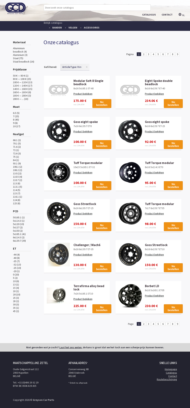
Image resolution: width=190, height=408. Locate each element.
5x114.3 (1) (18, 220)
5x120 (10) (18, 224)
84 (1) (16, 160)
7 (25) (16, 116)
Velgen (72, 27)
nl (181, 15)
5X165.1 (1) (19, 217)
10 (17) (16, 126)
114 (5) (16, 190)
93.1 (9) (17, 163)
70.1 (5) (17, 143)
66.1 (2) (17, 140)
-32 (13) (17, 264)
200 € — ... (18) (20, 99)
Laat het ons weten (70, 347)
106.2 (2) (17, 170)
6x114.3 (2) (18, 237)
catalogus (149, 14)
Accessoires (91, 27)
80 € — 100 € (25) (22, 79)
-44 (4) (16, 254)
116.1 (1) (17, 196)
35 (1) (16, 307)
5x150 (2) (18, 230)
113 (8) (16, 183)
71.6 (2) (17, 146)
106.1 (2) (17, 166)
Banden (57, 27)
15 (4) (16, 288)
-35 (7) (16, 261)
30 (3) (16, 304)
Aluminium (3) (20, 55)
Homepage (171, 369)
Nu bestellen (101, 103)
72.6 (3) (17, 153)
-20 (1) (16, 271)
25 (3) (16, 297)
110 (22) (17, 173)
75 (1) (16, 156)
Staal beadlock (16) (23, 61)
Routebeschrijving (167, 379)
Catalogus (171, 372)
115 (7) (16, 193)
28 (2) (16, 301)
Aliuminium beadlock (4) (20, 50)
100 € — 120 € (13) (22, 82)
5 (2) (15, 278)
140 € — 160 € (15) (22, 89)
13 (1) (16, 284)
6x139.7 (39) (19, 240)
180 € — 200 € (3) (22, 95)
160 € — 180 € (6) (22, 92)
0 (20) (16, 274)
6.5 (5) (16, 113)
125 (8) (16, 203)
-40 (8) (16, 258)
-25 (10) (17, 268)
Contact (172, 376)
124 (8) (16, 200)
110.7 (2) (17, 180)
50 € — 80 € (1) (20, 75)
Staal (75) (18, 58)
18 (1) (16, 291)
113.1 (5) (17, 186)
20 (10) (16, 294)
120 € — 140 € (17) (22, 85)
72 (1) (16, 150)
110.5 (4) (17, 176)
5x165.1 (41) (19, 234)
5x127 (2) (18, 227)
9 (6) (15, 123)
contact (167, 14)
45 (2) (16, 311)
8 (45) (16, 119)
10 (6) (16, 281)
